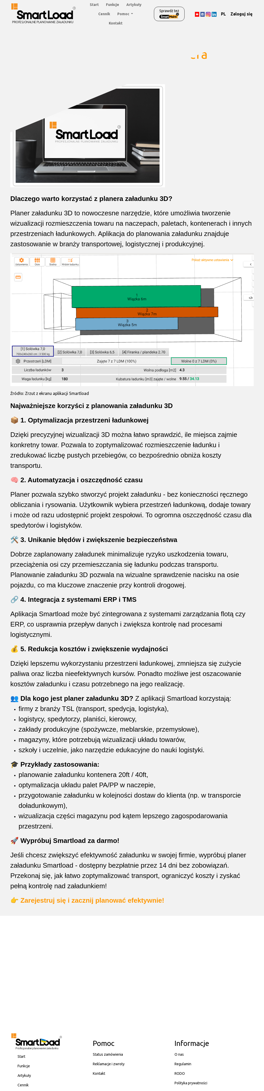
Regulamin (183, 1064)
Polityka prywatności (191, 1083)
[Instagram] (208, 14)
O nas (179, 1054)
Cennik (104, 14)
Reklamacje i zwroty (109, 1064)
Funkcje (112, 5)
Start (94, 5)
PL (223, 14)
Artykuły (134, 5)
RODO (180, 1073)
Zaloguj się (241, 14)
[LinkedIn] (214, 14)
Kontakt (115, 23)
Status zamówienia (108, 1054)
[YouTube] (197, 14)
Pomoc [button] (123, 14)
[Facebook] (202, 14)
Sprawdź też (169, 14)
